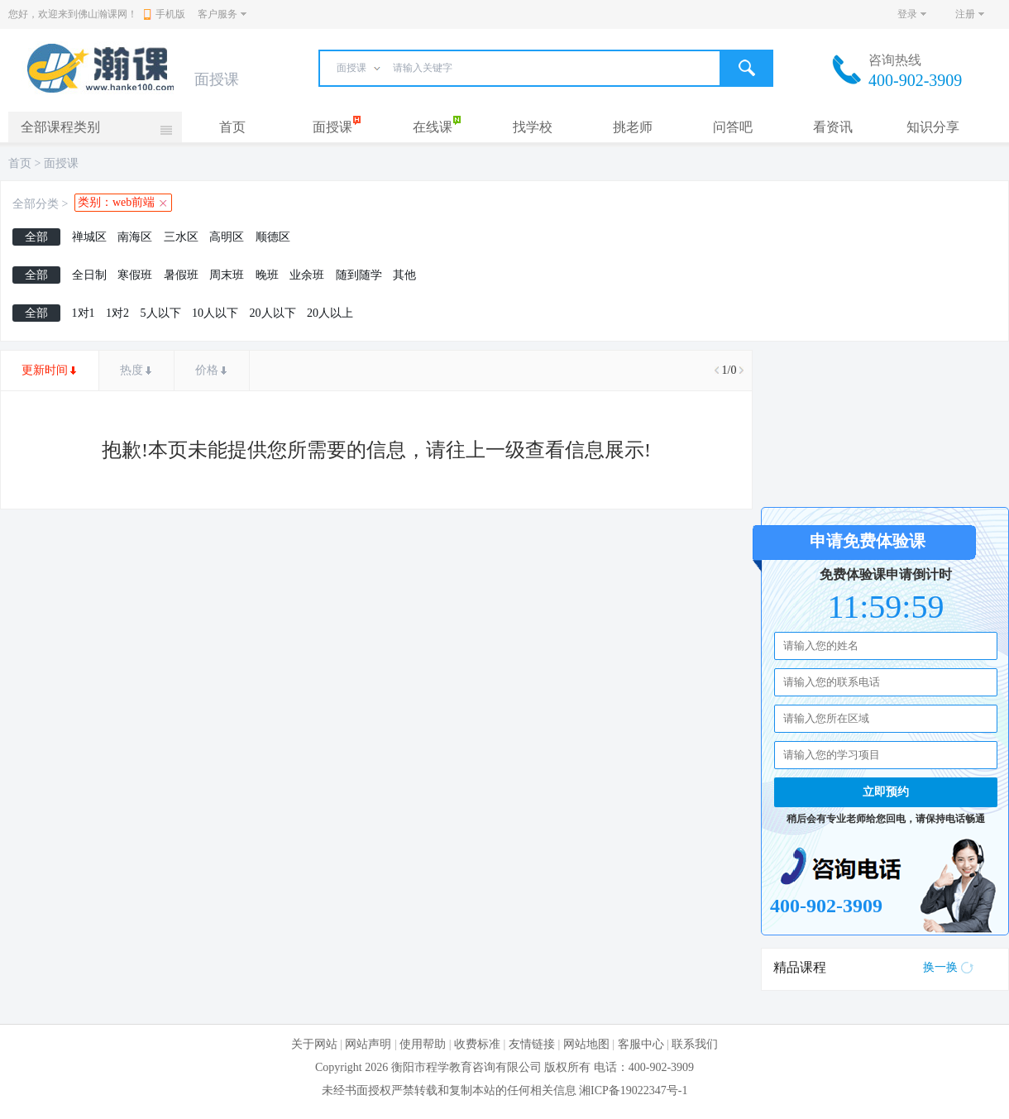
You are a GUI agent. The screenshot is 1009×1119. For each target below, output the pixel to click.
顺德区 (273, 237)
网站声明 (368, 1044)
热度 (131, 370)
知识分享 (932, 127)
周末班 (226, 275)
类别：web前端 (116, 202)
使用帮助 (422, 1044)
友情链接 (532, 1044)
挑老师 (633, 127)
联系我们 (695, 1044)
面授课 (332, 127)
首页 (232, 127)
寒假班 (134, 275)
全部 (36, 237)
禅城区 (89, 237)
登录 (907, 14)
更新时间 (45, 370)
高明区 (226, 237)
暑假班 (181, 275)
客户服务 (217, 14)
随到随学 (359, 275)
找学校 (532, 127)
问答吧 (733, 127)
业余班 (306, 275)
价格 (206, 370)
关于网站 (314, 1044)
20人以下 (273, 313)
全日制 (89, 275)
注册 (965, 14)
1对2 (117, 313)
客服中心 (641, 1044)
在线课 (432, 127)
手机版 (164, 14)
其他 (404, 275)
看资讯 (833, 127)
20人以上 (330, 313)
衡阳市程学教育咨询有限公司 (466, 1067)
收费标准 (477, 1044)
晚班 (267, 275)
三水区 (181, 237)
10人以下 (215, 313)
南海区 (134, 237)
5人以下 (161, 313)
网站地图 (586, 1044)
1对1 (83, 313)
